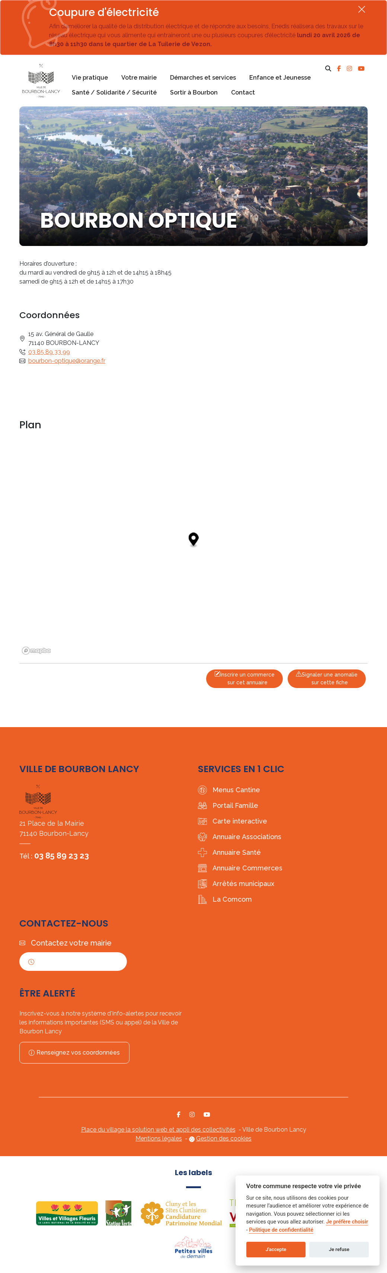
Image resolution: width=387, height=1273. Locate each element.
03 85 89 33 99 (49, 351)
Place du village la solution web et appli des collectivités (158, 1129)
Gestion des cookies (224, 1138)
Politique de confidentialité (281, 1230)
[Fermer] (362, 9)
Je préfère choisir (347, 1222)
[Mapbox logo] (38, 650)
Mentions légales (158, 1138)
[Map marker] (194, 540)
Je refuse (339, 1249)
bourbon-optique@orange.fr (66, 360)
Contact (243, 92)
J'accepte (276, 1249)
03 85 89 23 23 (61, 855)
